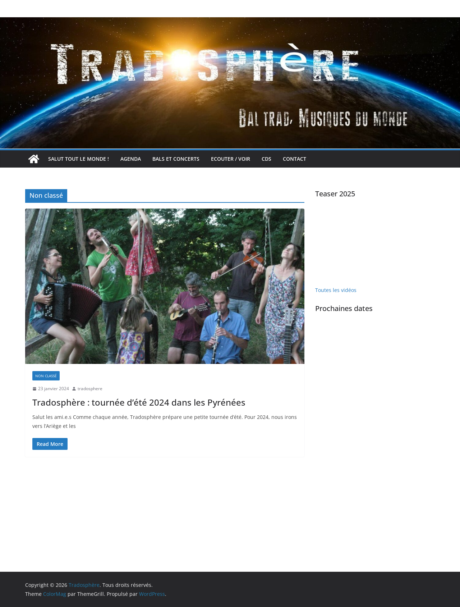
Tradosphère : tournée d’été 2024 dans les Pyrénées (138, 402)
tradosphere (90, 388)
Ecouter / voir (230, 158)
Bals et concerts (175, 158)
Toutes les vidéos (335, 290)
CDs (266, 158)
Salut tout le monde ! (78, 158)
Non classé (46, 375)
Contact (294, 158)
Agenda (130, 158)
